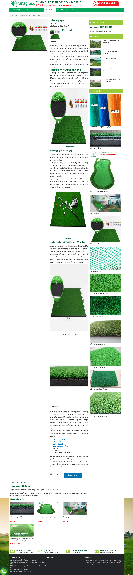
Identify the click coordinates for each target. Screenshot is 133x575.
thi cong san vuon (89, 562)
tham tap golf (88, 564)
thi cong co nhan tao (90, 560)
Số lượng (55, 474)
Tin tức (37, 10)
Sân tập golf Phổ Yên (109, 58)
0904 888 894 (107, 3)
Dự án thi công (63, 10)
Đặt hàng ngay (73, 475)
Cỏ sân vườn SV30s (96, 316)
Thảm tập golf (36, 15)
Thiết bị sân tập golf (24, 15)
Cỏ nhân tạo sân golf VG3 (98, 417)
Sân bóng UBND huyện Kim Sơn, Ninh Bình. (111, 80)
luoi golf (95, 564)
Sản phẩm (49, 10)
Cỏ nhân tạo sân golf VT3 (98, 344)
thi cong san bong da (102, 562)
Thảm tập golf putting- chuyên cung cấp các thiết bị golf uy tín (22, 540)
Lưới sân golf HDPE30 (97, 271)
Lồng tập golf (67, 517)
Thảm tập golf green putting (46, 517)
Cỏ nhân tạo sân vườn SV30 (99, 293)
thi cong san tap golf (114, 562)
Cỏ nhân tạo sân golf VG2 (98, 389)
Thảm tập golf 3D (16, 517)
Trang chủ (16, 10)
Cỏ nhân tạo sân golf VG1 (98, 367)
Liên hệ (75, 10)
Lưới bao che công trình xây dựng (101, 127)
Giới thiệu (27, 10)
